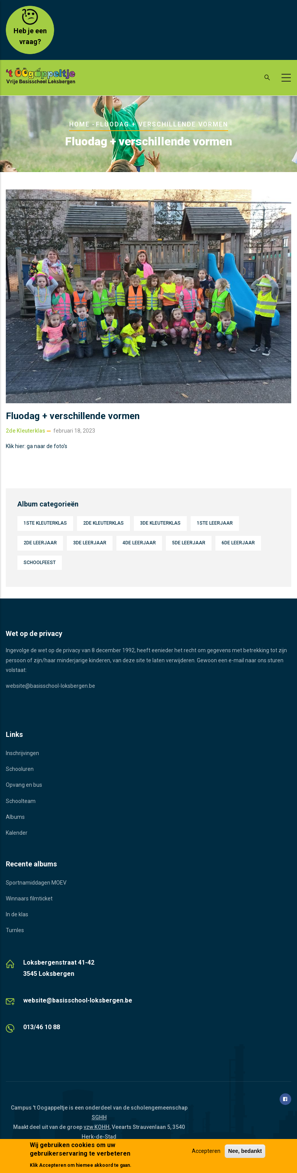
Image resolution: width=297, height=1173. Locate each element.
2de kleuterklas (25, 431)
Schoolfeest (40, 562)
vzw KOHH (96, 1127)
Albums (15, 817)
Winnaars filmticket (29, 898)
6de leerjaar (238, 543)
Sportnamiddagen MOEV (36, 883)
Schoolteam (21, 801)
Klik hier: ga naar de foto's (36, 446)
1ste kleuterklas (45, 523)
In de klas (17, 914)
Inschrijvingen (22, 753)
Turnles (15, 930)
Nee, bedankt (245, 1151)
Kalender (16, 833)
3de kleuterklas (160, 523)
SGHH (99, 1117)
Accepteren (206, 1151)
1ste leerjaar (215, 523)
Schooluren (20, 769)
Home (79, 124)
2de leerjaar (40, 543)
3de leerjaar (89, 543)
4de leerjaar (139, 543)
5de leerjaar (188, 543)
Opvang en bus (24, 785)
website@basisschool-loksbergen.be (50, 686)
